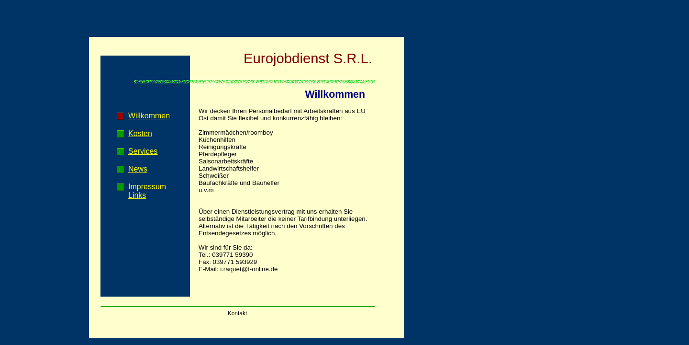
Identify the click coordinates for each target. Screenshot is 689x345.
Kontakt (237, 313)
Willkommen (149, 116)
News (137, 169)
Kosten (140, 133)
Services (142, 151)
